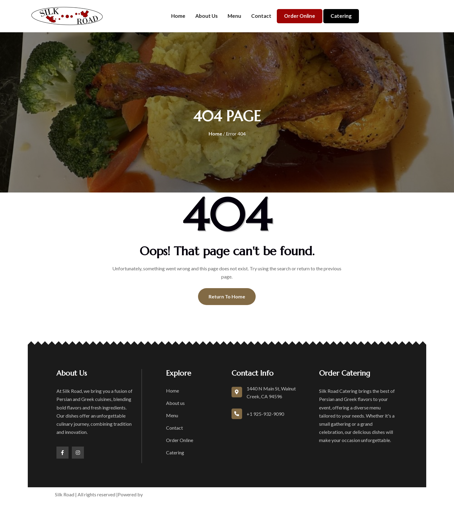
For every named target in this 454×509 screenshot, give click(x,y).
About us (206, 16)
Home (178, 16)
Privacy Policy (287, 494)
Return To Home (227, 296)
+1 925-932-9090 (265, 414)
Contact (261, 16)
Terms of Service (249, 494)
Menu (234, 16)
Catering (341, 16)
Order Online (299, 16)
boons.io (153, 494)
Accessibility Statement (333, 494)
